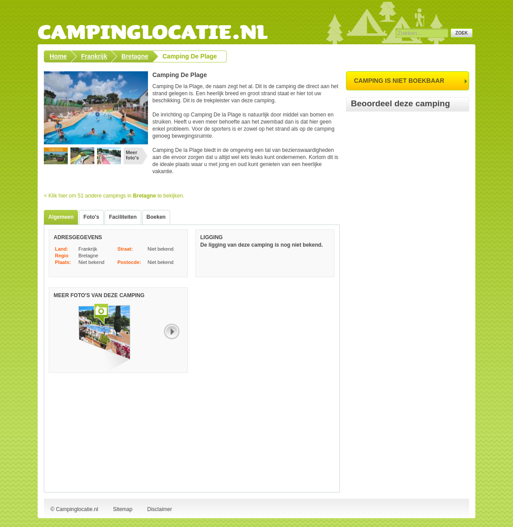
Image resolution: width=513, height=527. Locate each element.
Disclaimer (159, 509)
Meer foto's (132, 155)
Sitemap (122, 509)
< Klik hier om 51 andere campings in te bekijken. (114, 196)
